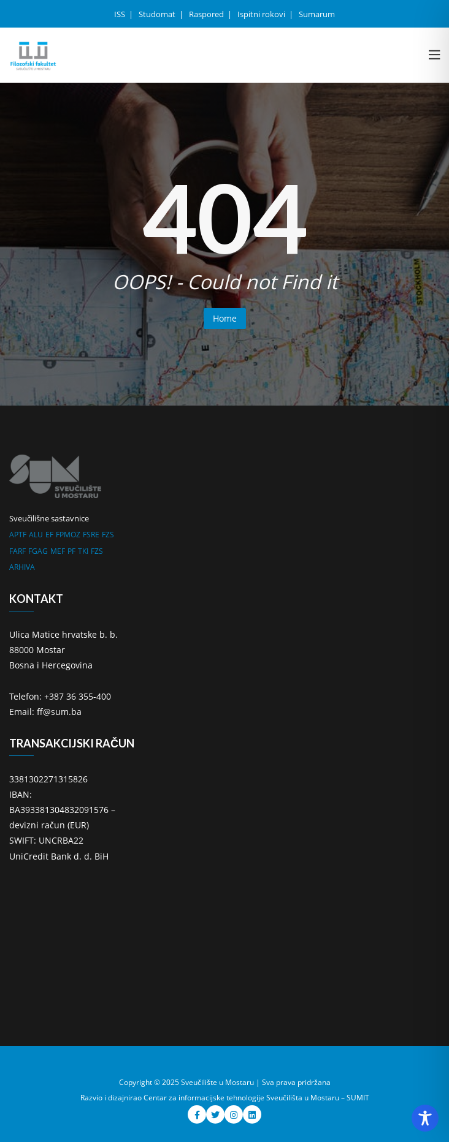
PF (71, 551)
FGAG (38, 551)
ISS (120, 14)
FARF (17, 551)
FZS (108, 534)
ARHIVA (22, 567)
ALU (36, 534)
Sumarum (317, 14)
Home (225, 318)
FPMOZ (68, 534)
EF (49, 534)
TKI (83, 551)
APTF (17, 534)
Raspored (207, 14)
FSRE (91, 534)
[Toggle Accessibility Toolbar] (425, 1118)
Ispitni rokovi (262, 14)
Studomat (158, 14)
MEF (57, 551)
